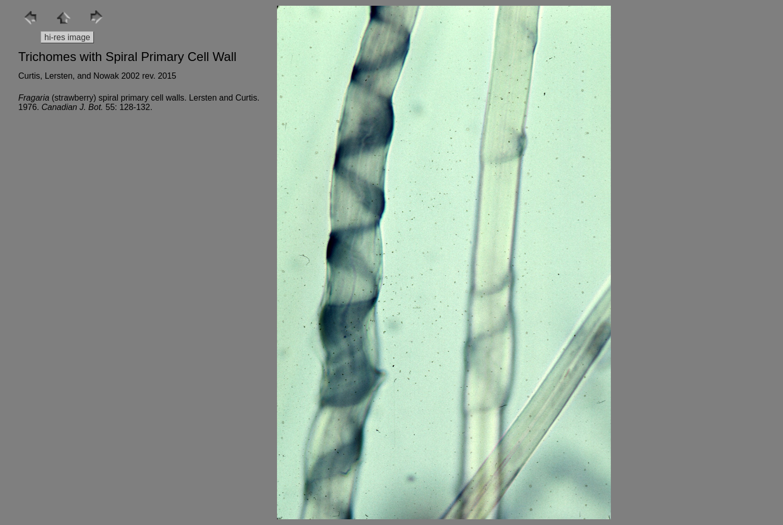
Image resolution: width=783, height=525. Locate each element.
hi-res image (67, 37)
